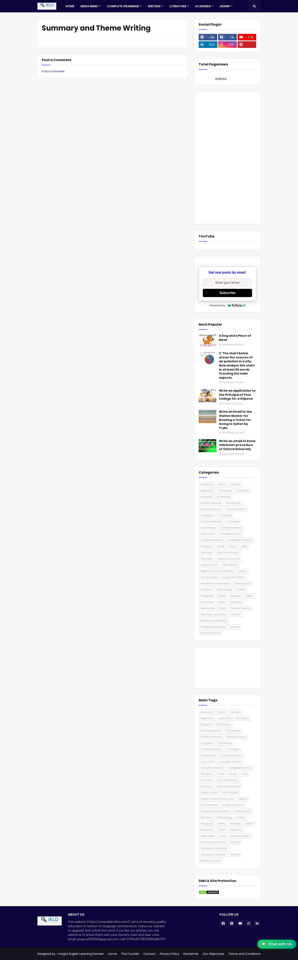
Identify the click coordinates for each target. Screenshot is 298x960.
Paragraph (207, 595)
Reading (235, 595)
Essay (232, 546)
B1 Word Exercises (211, 503)
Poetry (221, 595)
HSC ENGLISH (230, 565)
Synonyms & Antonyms (214, 620)
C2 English (233, 521)
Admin (222, 484)
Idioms (243, 571)
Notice (241, 589)
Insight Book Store (233, 577)
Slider (221, 602)
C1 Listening (225, 515)
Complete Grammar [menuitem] (123, 6)
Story (223, 608)
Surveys (235, 614)
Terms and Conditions (244, 954)
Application (207, 490)
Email (221, 546)
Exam (245, 546)
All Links (235, 484)
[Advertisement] (227, 158)
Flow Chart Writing (227, 552)
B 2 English (243, 490)
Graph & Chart (209, 565)
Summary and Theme (213, 614)
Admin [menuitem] (225, 6)
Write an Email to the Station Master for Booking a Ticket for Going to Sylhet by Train (235, 420)
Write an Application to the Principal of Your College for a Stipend (237, 395)
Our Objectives (213, 954)
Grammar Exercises (228, 558)
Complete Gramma (212, 540)
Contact (149, 954)
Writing (235, 626)
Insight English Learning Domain (81, 954)
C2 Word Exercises (231, 527)
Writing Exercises (211, 633)
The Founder (130, 954)
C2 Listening (208, 527)
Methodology (224, 589)
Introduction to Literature (215, 583)
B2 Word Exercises (211, 509)
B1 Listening (223, 496)
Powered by (227, 305)
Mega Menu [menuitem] (89, 6)
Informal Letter (209, 577)
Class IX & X (208, 534)
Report (249, 595)
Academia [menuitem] (203, 6)
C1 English (207, 515)
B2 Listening (233, 503)
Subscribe (227, 293)
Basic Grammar (236, 509)
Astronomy (225, 490)
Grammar (206, 558)
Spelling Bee (208, 608)
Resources (207, 602)
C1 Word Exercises (211, 521)
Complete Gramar (230, 534)
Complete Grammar (240, 540)
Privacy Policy (169, 954)
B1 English (206, 496)
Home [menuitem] (70, 6)
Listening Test (242, 583)
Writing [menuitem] (154, 6)
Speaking (235, 602)
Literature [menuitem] (177, 6)
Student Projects (240, 608)
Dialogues (207, 546)
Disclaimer (190, 954)
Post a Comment (53, 71)
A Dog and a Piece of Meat (235, 338)
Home (112, 954)
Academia (207, 484)
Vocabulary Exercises (213, 626)
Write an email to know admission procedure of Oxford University (237, 445)
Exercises (206, 552)
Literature (206, 589)
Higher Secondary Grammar (217, 571)
